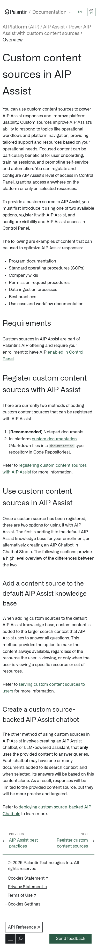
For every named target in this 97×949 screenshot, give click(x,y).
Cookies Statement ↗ (28, 878)
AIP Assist (54, 27)
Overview (13, 40)
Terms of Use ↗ (22, 895)
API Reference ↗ (24, 927)
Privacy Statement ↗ (27, 887)
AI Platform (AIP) (21, 27)
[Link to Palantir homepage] (16, 11)
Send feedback (70, 939)
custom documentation (54, 439)
